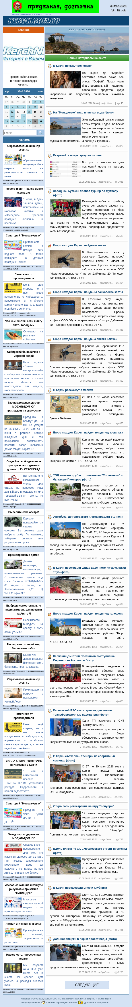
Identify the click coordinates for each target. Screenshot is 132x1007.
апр (7, 91)
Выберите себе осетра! (23, 512)
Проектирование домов (23, 554)
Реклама (24, 139)
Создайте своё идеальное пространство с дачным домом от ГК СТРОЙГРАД (23, 465)
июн (40, 91)
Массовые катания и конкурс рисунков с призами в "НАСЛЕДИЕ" (23, 889)
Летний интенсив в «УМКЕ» (24, 923)
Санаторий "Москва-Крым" (23, 235)
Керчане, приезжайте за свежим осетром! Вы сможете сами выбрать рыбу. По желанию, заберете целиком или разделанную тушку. (23, 530)
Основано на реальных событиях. (33, 335)
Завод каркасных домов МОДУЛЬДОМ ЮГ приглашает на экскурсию (24, 406)
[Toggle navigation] (120, 20)
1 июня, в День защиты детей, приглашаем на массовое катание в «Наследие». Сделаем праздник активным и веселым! (23, 211)
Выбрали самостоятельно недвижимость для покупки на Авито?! (23, 609)
